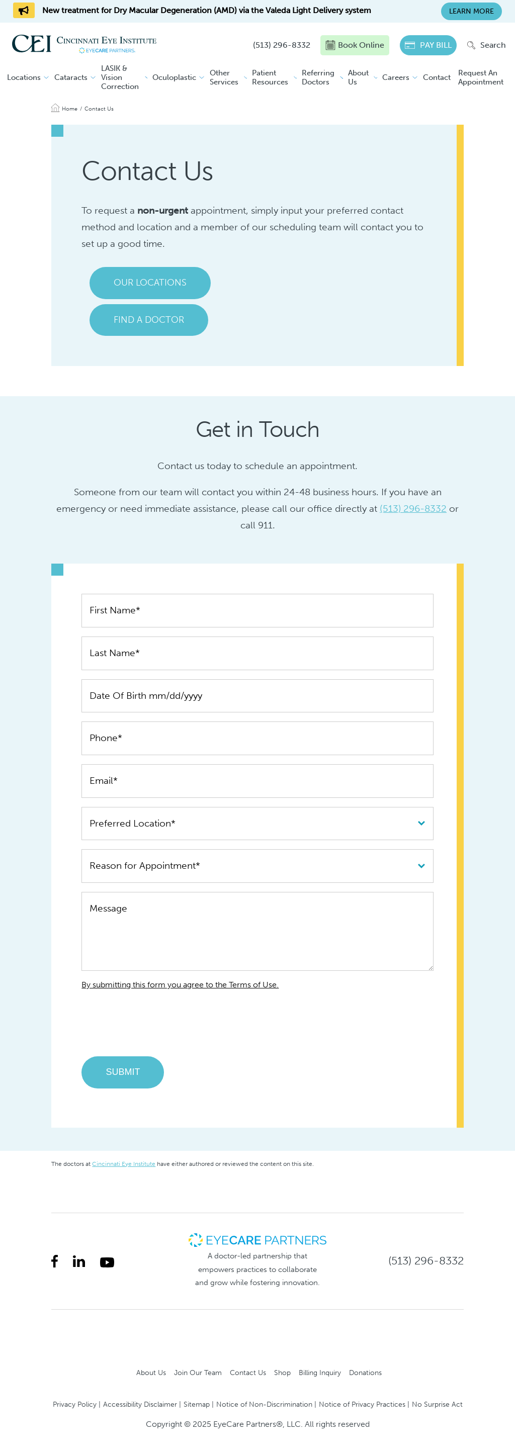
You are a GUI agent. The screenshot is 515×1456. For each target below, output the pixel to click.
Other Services (224, 77)
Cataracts (71, 77)
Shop (282, 1372)
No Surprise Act (437, 1404)
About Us (358, 77)
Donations (365, 1372)
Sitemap (197, 1404)
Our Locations (150, 282)
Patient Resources (270, 77)
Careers (395, 77)
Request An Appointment (480, 77)
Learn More (471, 11)
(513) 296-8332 (413, 508)
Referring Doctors (318, 77)
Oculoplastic (174, 77)
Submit (123, 1072)
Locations (24, 77)
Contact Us (248, 1372)
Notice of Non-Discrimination (264, 1404)
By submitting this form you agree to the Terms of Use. (180, 984)
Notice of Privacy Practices (362, 1404)
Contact (437, 77)
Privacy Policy (75, 1404)
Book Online (354, 45)
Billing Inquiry (320, 1372)
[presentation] (157, 1027)
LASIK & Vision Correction (120, 77)
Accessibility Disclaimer (140, 1404)
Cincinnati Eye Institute (123, 1163)
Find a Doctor (149, 319)
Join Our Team (198, 1372)
